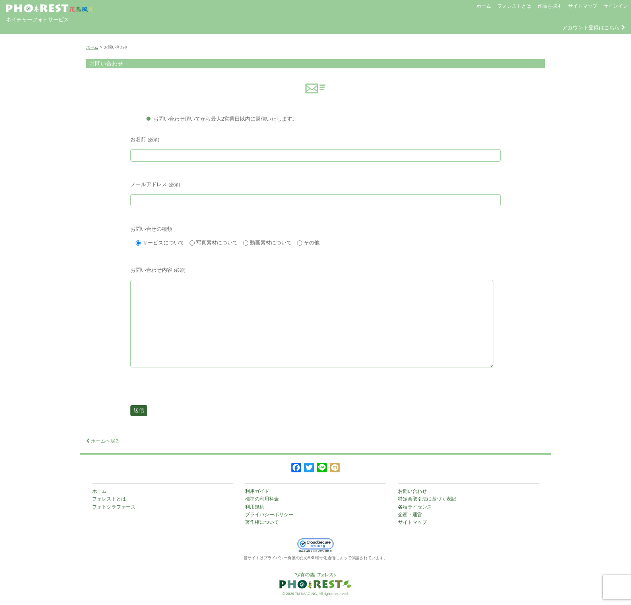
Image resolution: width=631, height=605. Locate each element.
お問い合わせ (412, 491)
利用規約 (254, 507)
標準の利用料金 (262, 499)
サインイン (616, 6)
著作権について (262, 522)
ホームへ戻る (103, 441)
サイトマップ (582, 6)
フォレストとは (514, 6)
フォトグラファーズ (114, 507)
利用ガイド (257, 491)
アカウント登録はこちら (593, 28)
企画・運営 (410, 514)
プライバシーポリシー (269, 514)
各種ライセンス (415, 507)
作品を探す (550, 6)
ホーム (483, 6)
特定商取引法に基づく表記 (427, 499)
